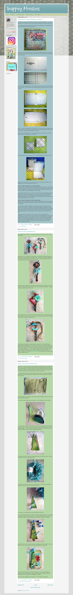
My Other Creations (29, 14)
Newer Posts (21, 585)
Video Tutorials (38, 14)
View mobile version (35, 587)
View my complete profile (10, 28)
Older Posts (50, 585)
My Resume (12, 14)
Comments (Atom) (25, 590)
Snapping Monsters (23, 9)
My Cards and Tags (20, 14)
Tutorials (28, 581)
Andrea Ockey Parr (10, 22)
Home (7, 14)
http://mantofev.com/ (35, 351)
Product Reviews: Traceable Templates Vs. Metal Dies (30, 19)
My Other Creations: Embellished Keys (26, 231)
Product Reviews (23, 226)
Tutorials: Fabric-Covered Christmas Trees (27, 363)
